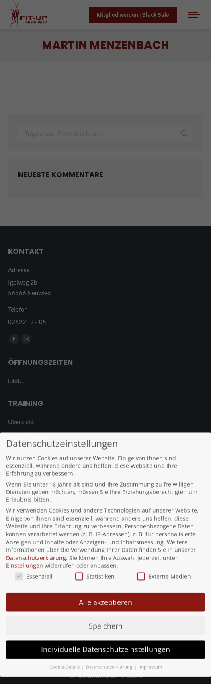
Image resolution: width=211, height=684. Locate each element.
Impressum (150, 648)
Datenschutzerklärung (36, 539)
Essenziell (34, 558)
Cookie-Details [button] (65, 648)
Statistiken (95, 558)
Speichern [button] (106, 607)
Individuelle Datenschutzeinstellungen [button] (105, 631)
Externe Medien (164, 558)
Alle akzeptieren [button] (105, 583)
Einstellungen (24, 547)
